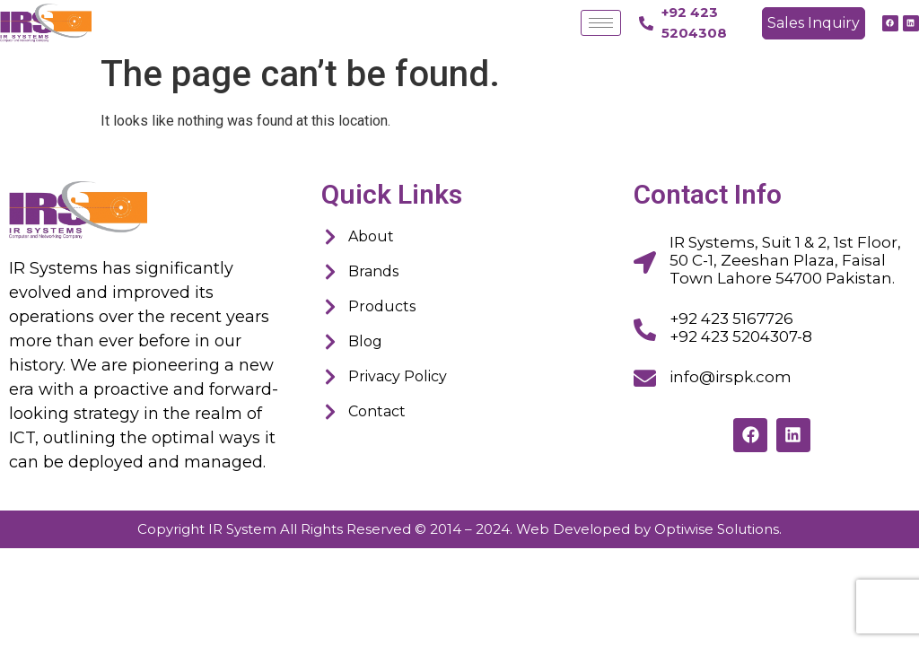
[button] (813, 23)
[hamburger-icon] (601, 23)
